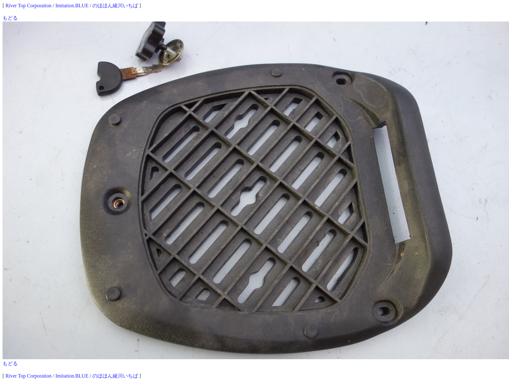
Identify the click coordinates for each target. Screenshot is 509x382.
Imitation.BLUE (71, 5)
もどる (10, 18)
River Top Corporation (28, 5)
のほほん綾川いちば (115, 5)
